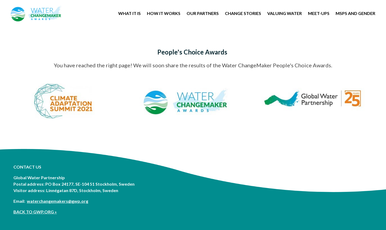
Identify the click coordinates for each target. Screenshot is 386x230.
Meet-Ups (318, 13)
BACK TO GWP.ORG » (35, 211)
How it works (163, 13)
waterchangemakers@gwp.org (57, 201)
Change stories (243, 13)
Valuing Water (284, 13)
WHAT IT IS (129, 13)
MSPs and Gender (355, 13)
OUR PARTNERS (203, 13)
